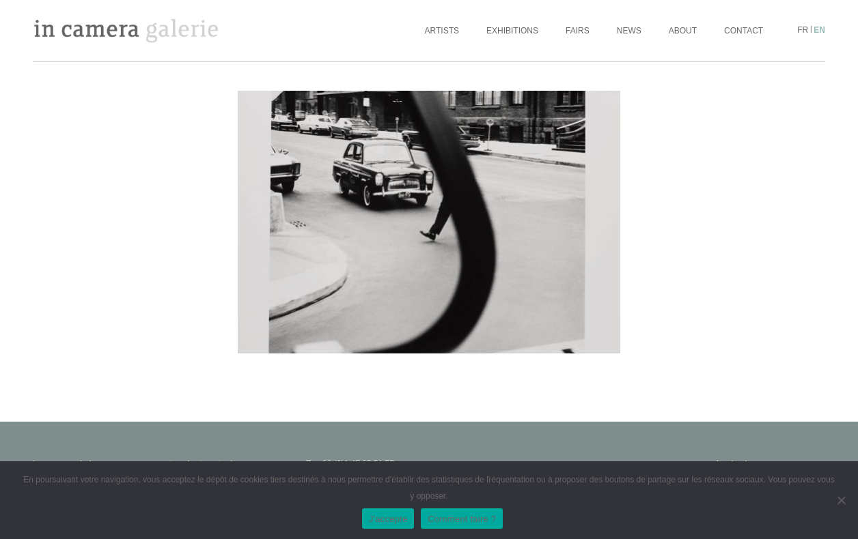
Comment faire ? (462, 519)
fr (802, 30)
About (683, 30)
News (629, 30)
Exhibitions (512, 30)
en (819, 30)
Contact (743, 30)
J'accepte (388, 519)
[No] (841, 500)
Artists (442, 30)
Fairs (578, 30)
